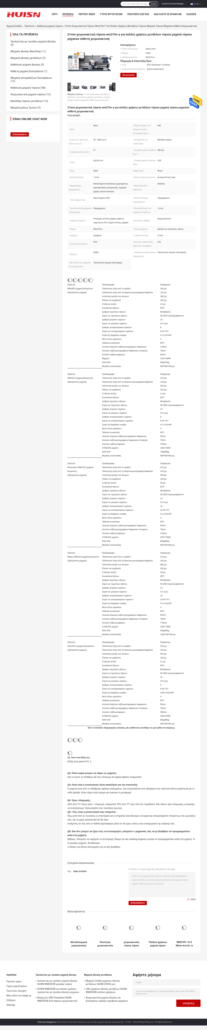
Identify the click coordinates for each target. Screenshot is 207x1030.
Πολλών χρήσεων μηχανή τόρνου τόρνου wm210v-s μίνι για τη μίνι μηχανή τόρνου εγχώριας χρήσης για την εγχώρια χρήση (158, 944)
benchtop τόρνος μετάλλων (27, 101)
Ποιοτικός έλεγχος (138, 14)
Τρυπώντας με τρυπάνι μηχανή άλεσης (33, 41)
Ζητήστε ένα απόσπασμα (173, 4)
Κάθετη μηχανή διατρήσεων (27, 71)
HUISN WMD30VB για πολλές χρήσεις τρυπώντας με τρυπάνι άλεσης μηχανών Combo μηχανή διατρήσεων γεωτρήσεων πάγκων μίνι (58, 991)
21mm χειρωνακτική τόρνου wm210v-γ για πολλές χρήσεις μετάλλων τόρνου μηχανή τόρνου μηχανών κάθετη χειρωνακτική (88, 97)
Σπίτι (54, 14)
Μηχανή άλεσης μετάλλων (26, 58)
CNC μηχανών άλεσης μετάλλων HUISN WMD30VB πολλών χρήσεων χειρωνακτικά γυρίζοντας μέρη (106, 991)
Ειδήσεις (191, 14)
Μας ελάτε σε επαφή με (168, 14)
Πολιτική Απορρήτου (47, 1022)
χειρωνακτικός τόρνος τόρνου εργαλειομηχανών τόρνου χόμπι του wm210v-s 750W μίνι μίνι (131, 944)
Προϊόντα (68, 14)
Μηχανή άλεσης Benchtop (26, 51)
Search (154, 4)
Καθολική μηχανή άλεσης (25, 64)
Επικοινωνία (128, 75)
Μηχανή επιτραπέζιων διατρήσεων (31, 77)
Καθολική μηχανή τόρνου (50, 26)
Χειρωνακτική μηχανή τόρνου (28, 94)
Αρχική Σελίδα (13, 26)
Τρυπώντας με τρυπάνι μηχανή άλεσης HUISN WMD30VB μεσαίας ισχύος (57, 982)
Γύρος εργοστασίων (111, 14)
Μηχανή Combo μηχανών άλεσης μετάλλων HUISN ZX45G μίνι (103, 982)
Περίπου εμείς (86, 14)
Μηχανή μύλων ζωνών (24, 107)
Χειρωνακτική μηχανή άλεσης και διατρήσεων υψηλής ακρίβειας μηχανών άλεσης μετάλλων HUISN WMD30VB (107, 999)
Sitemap (10, 1005)
